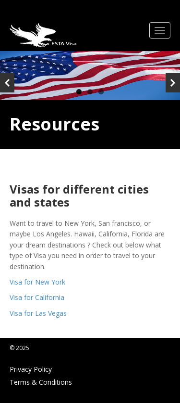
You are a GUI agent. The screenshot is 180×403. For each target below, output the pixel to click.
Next (173, 82)
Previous (7, 82)
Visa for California (37, 297)
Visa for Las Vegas (38, 313)
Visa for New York (37, 281)
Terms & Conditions (41, 382)
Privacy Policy (31, 369)
